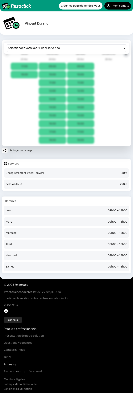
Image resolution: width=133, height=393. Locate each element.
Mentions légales (14, 379)
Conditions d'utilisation (18, 388)
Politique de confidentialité (20, 384)
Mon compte (117, 6)
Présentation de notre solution (24, 336)
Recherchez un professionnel (23, 371)
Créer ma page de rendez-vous (81, 6)
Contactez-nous (14, 350)
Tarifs (7, 357)
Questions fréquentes (18, 343)
